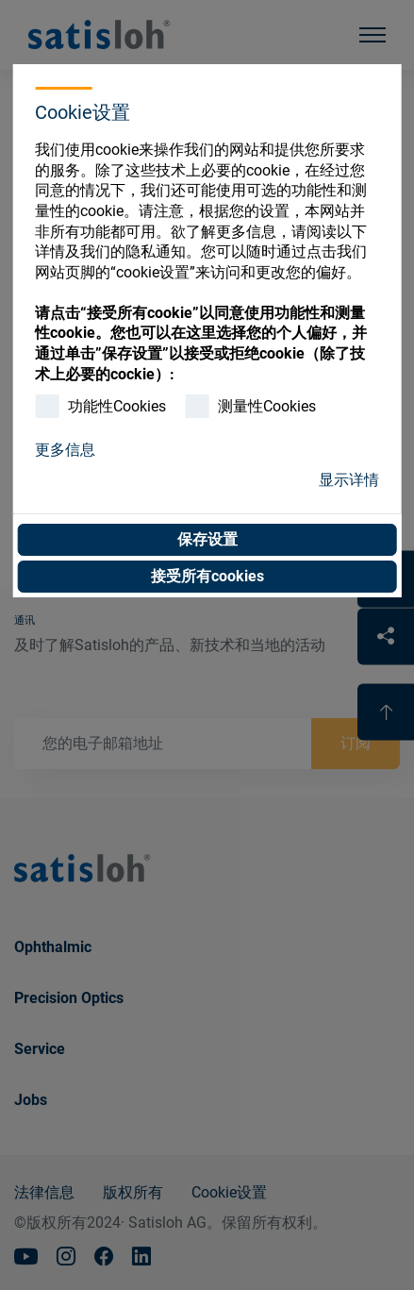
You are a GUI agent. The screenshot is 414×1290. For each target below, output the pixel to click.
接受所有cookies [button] (207, 576)
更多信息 (65, 450)
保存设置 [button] (207, 539)
